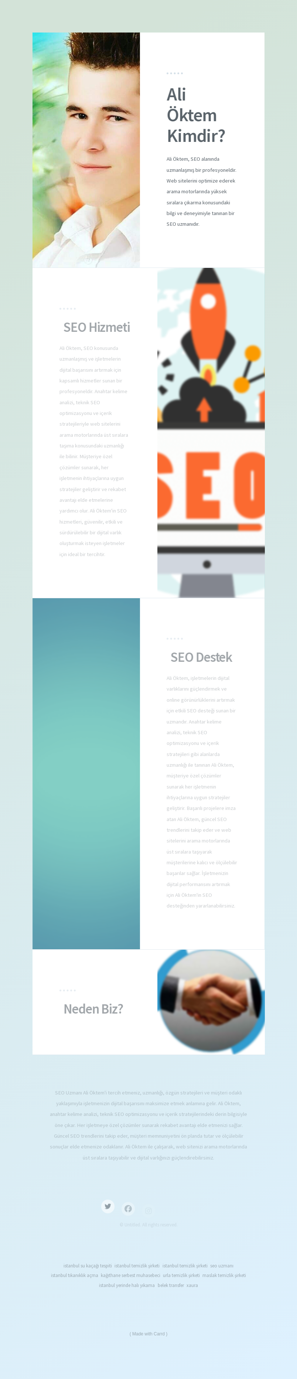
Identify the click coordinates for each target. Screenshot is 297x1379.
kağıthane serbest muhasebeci (130, 1275)
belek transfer (171, 1285)
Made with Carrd (148, 1334)
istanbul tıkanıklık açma (74, 1275)
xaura (192, 1285)
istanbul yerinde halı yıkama (127, 1285)
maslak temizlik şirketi (224, 1275)
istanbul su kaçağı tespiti (88, 1266)
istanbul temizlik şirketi (137, 1266)
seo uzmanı (221, 1266)
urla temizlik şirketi (181, 1275)
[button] (108, 1210)
